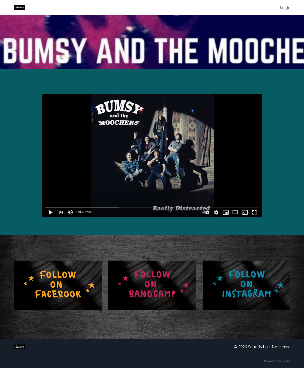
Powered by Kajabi (277, 361)
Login (285, 7)
